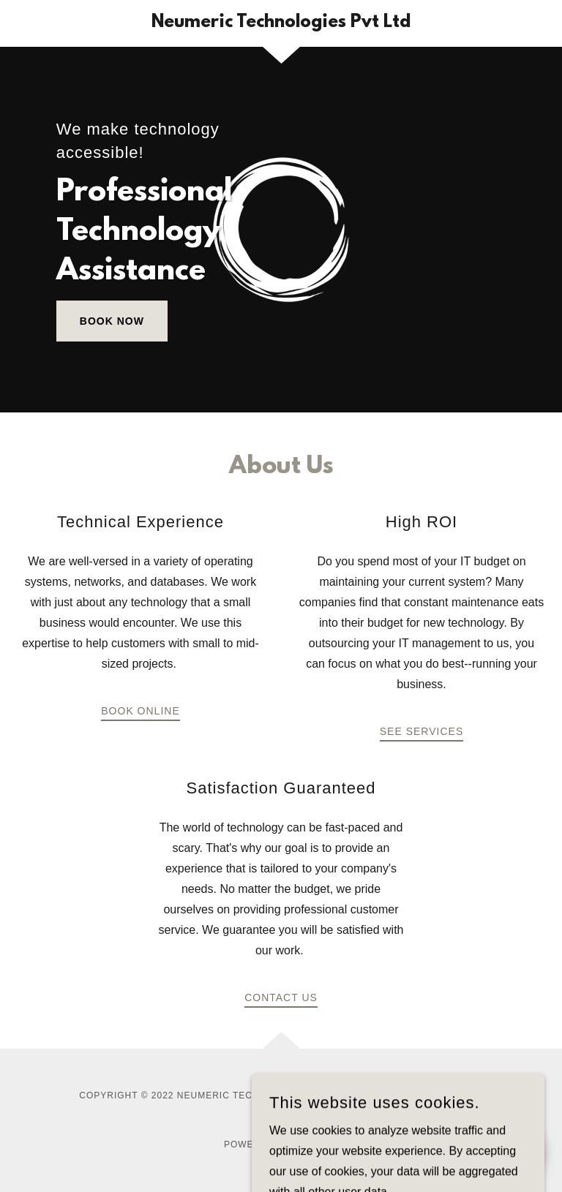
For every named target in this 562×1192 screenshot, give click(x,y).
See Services (421, 731)
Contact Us (281, 997)
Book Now (112, 321)
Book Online (140, 711)
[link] (281, 23)
